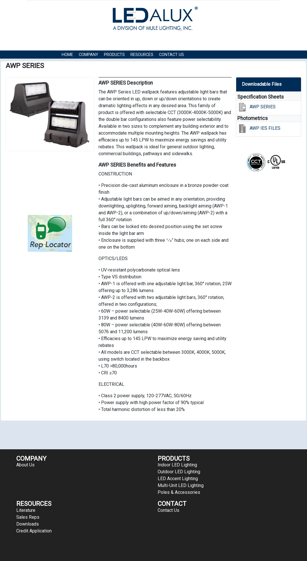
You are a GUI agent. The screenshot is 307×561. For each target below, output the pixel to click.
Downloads (27, 524)
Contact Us (171, 54)
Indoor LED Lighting (177, 465)
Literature (25, 510)
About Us (25, 465)
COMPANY (88, 54)
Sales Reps (27, 517)
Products (114, 54)
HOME (67, 54)
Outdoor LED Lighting (179, 471)
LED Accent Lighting (178, 478)
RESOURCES (142, 54)
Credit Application (34, 531)
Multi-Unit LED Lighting (181, 485)
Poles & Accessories (179, 492)
